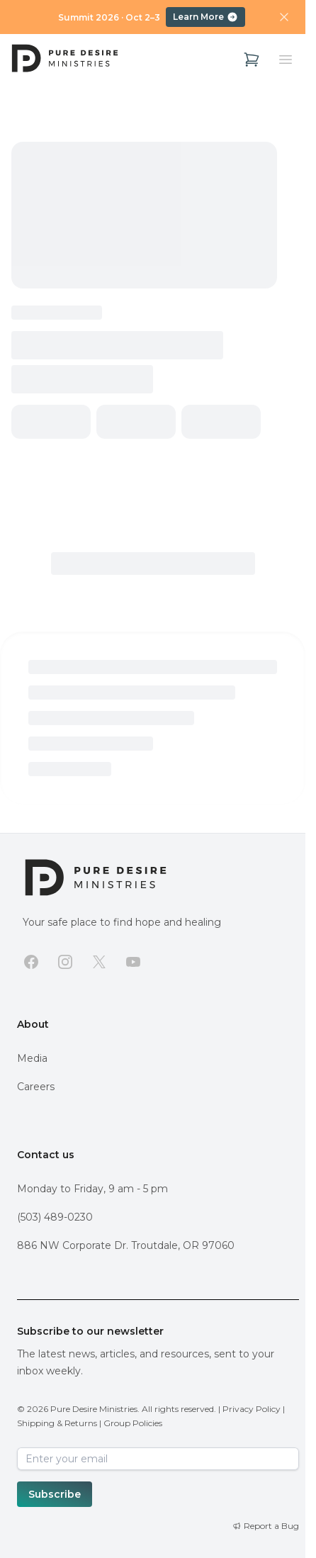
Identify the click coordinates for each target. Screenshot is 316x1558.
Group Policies (132, 1423)
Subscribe (54, 1494)
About (33, 1024)
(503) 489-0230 (55, 1217)
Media (32, 1058)
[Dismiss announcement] (284, 17)
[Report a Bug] (265, 1526)
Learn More (205, 17)
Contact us (45, 1154)
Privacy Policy (251, 1408)
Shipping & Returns (57, 1423)
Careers (36, 1086)
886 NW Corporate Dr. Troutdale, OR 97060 (126, 1245)
